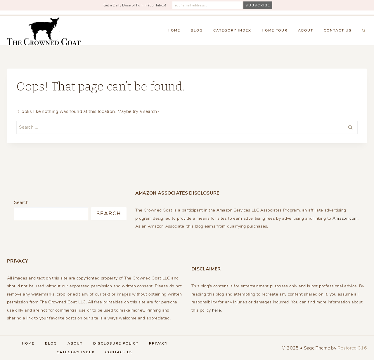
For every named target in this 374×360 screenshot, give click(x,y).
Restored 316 (352, 348)
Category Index (232, 30)
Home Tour (275, 30)
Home (174, 30)
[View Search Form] (363, 30)
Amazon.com (345, 218)
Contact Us (338, 30)
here (216, 310)
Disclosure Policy (115, 343)
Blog (197, 30)
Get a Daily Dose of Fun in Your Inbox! (134, 5)
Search (21, 202)
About (305, 30)
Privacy (158, 343)
